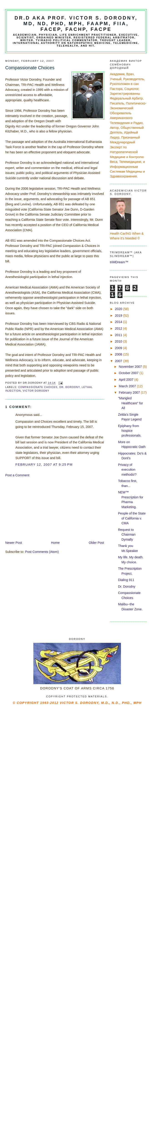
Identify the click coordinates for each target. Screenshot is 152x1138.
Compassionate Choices (37, 387)
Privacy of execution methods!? (127, 469)
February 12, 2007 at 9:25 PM (44, 464)
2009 (119, 348)
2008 (119, 354)
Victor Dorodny (36, 390)
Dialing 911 (126, 580)
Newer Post (13, 542)
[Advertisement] (39, 508)
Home (55, 542)
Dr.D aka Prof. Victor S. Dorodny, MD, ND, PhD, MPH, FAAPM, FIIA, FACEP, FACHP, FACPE (76, 23)
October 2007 (129, 373)
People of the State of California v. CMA (132, 518)
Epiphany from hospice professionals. (129, 430)
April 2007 (126, 379)
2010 (119, 341)
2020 (119, 309)
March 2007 (128, 386)
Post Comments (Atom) (42, 552)
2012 (119, 328)
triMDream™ (119, 262)
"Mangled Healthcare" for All (130, 403)
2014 (119, 322)
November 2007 (131, 366)
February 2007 (130, 392)
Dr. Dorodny (69, 387)
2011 (119, 335)
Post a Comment (17, 475)
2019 (119, 315)
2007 (119, 361)
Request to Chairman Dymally (126, 534)
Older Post (96, 542)
